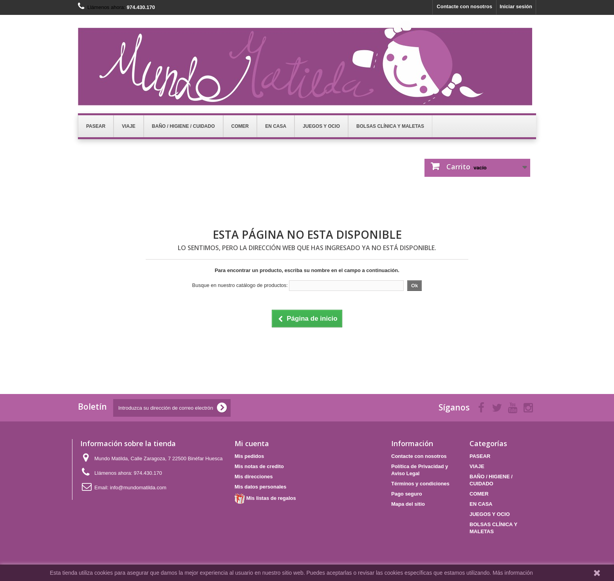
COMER (479, 494)
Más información (513, 573)
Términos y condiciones (420, 484)
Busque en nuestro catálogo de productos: (240, 285)
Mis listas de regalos (265, 498)
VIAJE (477, 466)
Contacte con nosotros (464, 6)
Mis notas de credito (259, 466)
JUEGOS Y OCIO (490, 514)
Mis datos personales (260, 487)
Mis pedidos (249, 456)
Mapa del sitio (408, 504)
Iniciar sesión (516, 6)
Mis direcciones (254, 476)
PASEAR (480, 456)
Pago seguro (406, 494)
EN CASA (481, 504)
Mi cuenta (252, 443)
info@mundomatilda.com (138, 487)
